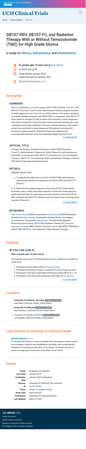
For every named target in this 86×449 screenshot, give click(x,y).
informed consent (52, 267)
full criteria (57, 65)
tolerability (44, 177)
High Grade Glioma (37, 113)
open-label (34, 107)
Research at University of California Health (17, 423)
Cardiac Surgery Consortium (12, 420)
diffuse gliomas (67, 276)
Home (4, 20)
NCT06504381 (35, 386)
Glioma (26, 53)
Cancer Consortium (9, 416)
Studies (16, 20)
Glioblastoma (67, 53)
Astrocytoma (41, 53)
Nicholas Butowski (31, 81)
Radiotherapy (42, 220)
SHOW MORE (70, 137)
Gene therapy (29, 217)
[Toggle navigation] (80, 12)
